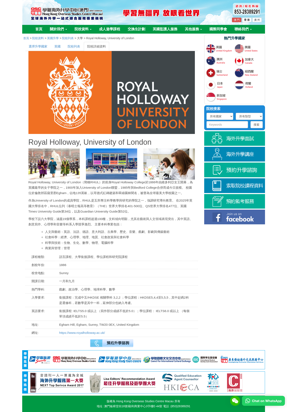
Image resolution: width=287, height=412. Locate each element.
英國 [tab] (57, 46)
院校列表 (68, 38)
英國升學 (53, 38)
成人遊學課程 (109, 29)
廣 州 (257, 19)
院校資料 (83, 29)
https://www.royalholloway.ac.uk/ (82, 332)
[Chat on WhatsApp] (263, 400)
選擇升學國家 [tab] (38, 46)
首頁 (38, 29)
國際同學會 (218, 29)
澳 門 (236, 19)
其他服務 (193, 29)
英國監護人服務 (165, 29)
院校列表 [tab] (74, 46)
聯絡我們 (243, 29)
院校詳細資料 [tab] (96, 46)
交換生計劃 (136, 29)
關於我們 (58, 29)
